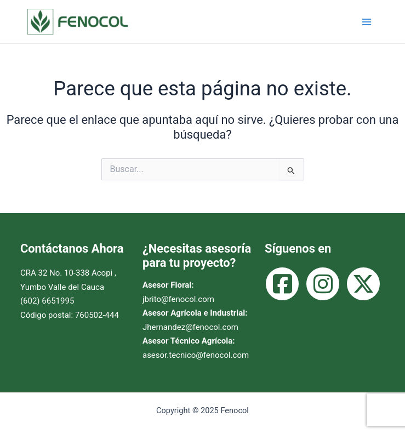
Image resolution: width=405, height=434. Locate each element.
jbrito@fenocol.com (178, 299)
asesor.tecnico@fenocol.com (195, 355)
